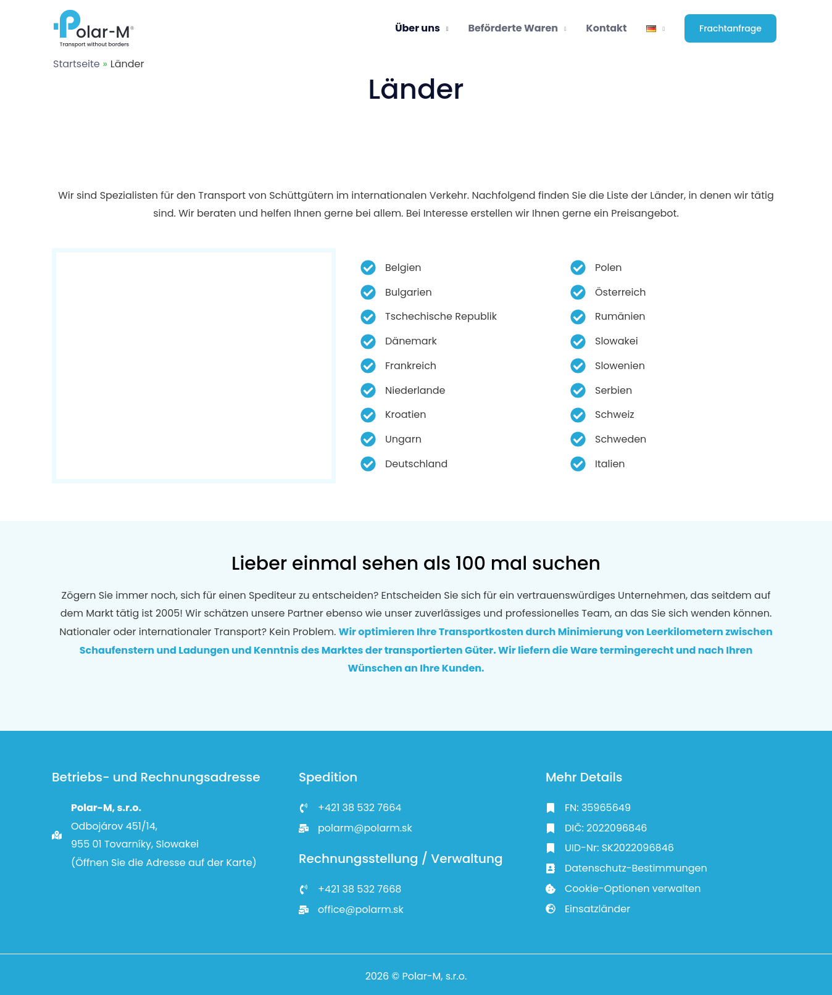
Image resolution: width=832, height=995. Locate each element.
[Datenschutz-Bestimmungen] (626, 868)
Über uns (417, 28)
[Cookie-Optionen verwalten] (623, 889)
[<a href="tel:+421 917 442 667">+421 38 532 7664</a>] (350, 808)
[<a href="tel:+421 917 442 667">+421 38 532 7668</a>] (350, 889)
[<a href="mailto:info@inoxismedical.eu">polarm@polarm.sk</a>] (355, 828)
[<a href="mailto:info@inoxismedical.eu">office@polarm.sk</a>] (351, 910)
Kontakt (606, 28)
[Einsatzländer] (588, 909)
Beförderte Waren (513, 28)
